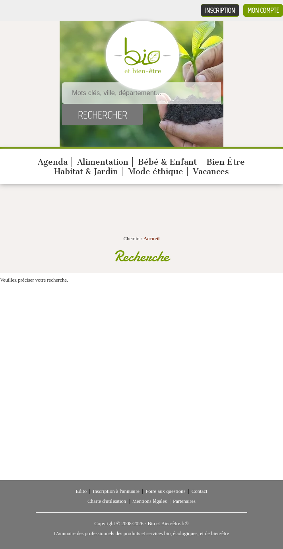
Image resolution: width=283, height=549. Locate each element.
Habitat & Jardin (86, 171)
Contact (199, 491)
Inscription (220, 10)
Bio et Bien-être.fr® (167, 523)
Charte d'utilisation (106, 501)
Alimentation (102, 162)
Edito (81, 491)
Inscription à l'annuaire (116, 491)
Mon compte (263, 10)
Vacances (211, 171)
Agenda (53, 162)
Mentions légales (149, 501)
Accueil (151, 238)
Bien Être (225, 162)
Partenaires (184, 501)
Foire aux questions (165, 491)
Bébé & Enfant (167, 162)
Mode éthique (155, 171)
